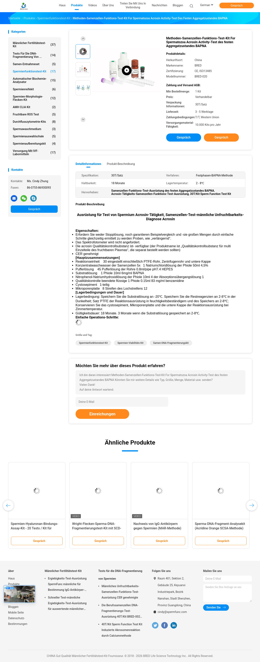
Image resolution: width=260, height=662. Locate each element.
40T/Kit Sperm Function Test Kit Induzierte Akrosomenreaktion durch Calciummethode (122, 630)
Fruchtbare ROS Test (34, 114)
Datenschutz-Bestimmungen (17, 621)
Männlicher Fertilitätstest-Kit (34, 44)
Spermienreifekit (34, 89)
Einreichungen (102, 414)
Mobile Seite (16, 612)
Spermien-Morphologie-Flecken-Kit (34, 98)
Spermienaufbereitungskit (34, 144)
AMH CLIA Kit (34, 107)
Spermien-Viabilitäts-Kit (130, 343)
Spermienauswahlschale (34, 136)
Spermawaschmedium (34, 129)
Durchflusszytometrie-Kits (34, 122)
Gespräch (237, 5)
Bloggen (13, 606)
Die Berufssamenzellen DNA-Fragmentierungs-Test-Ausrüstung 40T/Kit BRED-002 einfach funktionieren (121, 611)
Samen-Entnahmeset (34, 64)
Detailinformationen (88, 164)
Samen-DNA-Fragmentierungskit (171, 343)
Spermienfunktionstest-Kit (34, 71)
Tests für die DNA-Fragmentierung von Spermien (120, 574)
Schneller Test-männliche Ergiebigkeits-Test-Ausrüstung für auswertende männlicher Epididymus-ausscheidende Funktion (67, 604)
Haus (11, 578)
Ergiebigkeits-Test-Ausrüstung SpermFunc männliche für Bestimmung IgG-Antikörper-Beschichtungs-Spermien (67, 585)
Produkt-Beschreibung (121, 164)
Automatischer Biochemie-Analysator (34, 80)
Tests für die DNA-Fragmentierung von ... (34, 55)
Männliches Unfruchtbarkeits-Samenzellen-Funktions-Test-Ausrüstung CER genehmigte (120, 592)
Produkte (14, 584)
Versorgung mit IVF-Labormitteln (34, 152)
